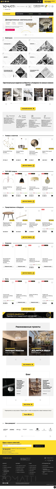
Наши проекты (33, 470)
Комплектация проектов (48, 470)
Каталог (8, 14)
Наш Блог (32, 473)
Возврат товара (20, 472)
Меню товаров (20, 14)
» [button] (50, 104)
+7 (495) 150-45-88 (36, 6)
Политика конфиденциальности (24, 486)
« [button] (6, 104)
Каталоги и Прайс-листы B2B (48, 475)
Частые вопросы (20, 473)
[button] (23, 36)
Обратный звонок (38, 8)
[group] (7, 95)
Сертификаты (32, 475)
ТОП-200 (5, 476)
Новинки (31, 14)
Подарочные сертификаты (6, 474)
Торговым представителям (46, 472)
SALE (48, 14)
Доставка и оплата (20, 470)
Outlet (4, 481)
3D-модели (45, 477)
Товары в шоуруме (20, 475)
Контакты (32, 477)
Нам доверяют (33, 472)
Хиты (40, 14)
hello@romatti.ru (49, 461)
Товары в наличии (7, 470)
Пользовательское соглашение (23, 486)
